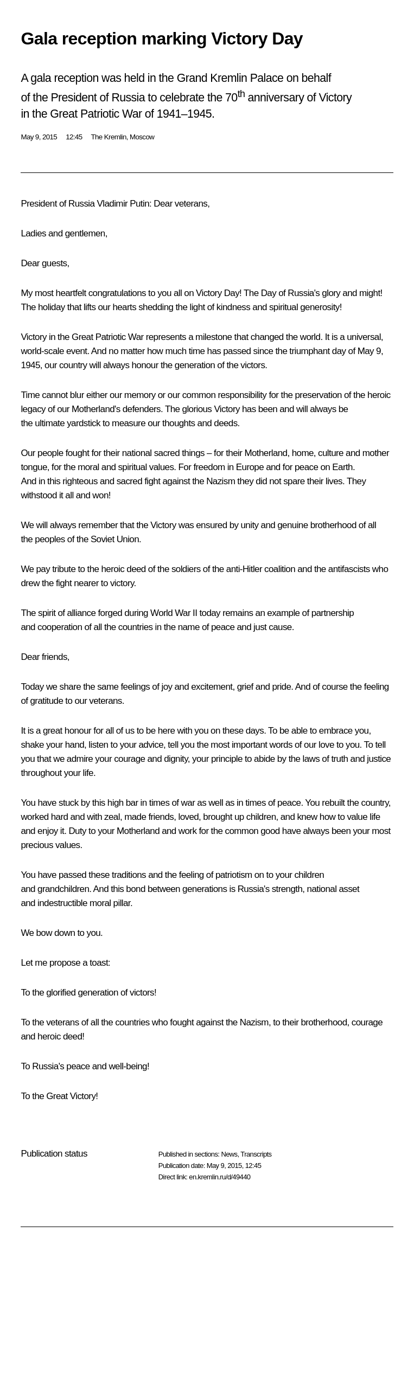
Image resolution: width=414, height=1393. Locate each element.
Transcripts (255, 1154)
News (229, 1154)
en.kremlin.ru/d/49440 (219, 1177)
